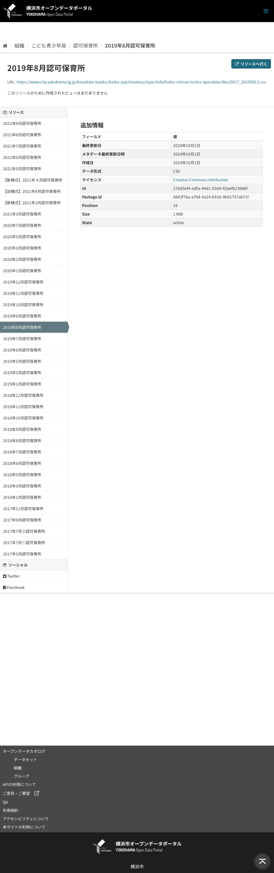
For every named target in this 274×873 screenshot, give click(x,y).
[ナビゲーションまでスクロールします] (265, 11)
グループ (21, 776)
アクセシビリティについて (26, 818)
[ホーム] (5, 45)
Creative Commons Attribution (200, 179)
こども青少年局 (48, 45)
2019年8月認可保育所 (130, 45)
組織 (19, 45)
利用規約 (10, 810)
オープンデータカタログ (24, 751)
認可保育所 (85, 45)
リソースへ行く (251, 64)
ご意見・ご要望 (16, 793)
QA (5, 802)
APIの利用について (19, 784)
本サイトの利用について (24, 827)
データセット (25, 759)
